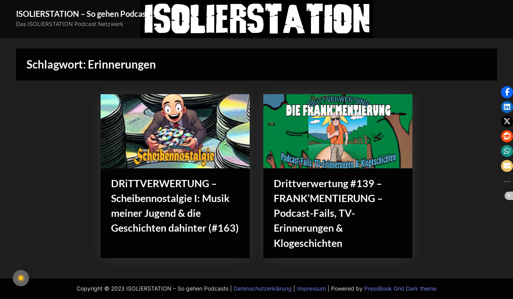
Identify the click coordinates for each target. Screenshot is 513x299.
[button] (507, 92)
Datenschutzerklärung (263, 288)
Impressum (311, 288)
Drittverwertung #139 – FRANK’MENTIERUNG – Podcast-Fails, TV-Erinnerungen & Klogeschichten (328, 213)
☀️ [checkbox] (20, 278)
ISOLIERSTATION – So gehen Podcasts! (86, 13)
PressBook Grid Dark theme (400, 288)
